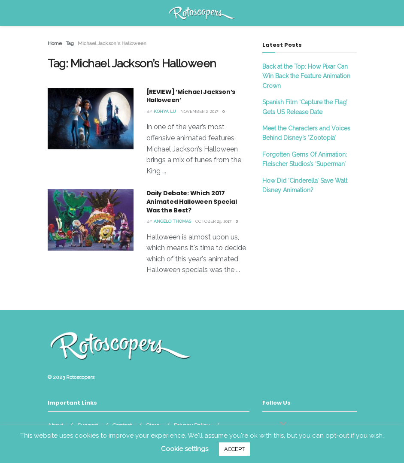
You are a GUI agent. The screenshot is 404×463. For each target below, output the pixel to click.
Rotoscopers (80, 377)
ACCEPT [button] (234, 449)
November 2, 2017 (199, 111)
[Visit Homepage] (202, 12)
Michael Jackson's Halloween (112, 43)
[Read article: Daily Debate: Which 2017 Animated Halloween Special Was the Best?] (91, 220)
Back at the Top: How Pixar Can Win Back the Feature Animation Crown (306, 76)
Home (55, 43)
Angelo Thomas (172, 221)
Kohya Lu (165, 111)
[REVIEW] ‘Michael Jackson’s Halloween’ (190, 96)
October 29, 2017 (213, 221)
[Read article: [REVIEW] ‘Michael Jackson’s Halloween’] (91, 118)
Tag (70, 43)
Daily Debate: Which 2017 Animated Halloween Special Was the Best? (191, 201)
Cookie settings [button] (184, 449)
